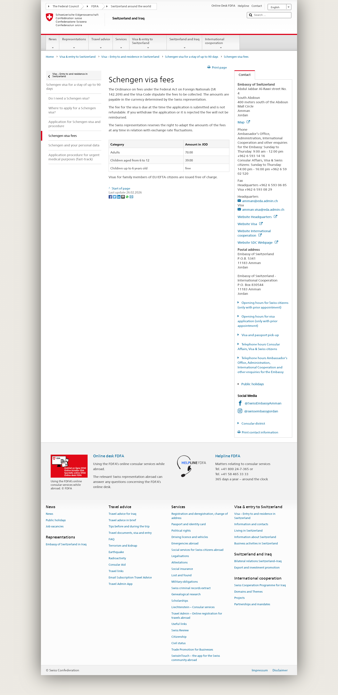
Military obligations (184, 581)
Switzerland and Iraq (184, 43)
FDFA (94, 6)
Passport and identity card (188, 524)
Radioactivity (117, 558)
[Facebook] (111, 196)
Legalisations (180, 556)
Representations (74, 43)
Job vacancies (54, 526)
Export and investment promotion (257, 567)
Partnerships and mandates (252, 604)
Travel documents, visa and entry (130, 532)
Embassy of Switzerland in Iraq (66, 544)
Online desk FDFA (108, 456)
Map (244, 122)
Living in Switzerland (248, 530)
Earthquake (116, 552)
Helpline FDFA (227, 456)
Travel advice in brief (122, 520)
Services (121, 43)
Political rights (181, 530)
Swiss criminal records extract (191, 588)
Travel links (116, 571)
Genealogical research (186, 594)
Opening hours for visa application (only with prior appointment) (257, 321)
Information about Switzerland (255, 537)
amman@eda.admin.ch (260, 201)
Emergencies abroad (184, 543)
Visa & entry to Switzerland (148, 43)
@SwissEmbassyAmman (263, 403)
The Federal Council (66, 6)
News (52, 43)
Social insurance (182, 569)
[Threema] (123, 196)
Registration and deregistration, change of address (199, 516)
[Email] (131, 196)
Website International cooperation (254, 233)
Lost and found (181, 575)
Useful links (179, 624)
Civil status (178, 643)
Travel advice (101, 43)
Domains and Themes (248, 591)
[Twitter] (115, 196)
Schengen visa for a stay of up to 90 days (191, 56)
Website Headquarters (257, 217)
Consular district (253, 423)
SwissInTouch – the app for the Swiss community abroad (195, 658)
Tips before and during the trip (129, 526)
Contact (242, 75)
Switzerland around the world (131, 6)
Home (50, 56)
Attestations (179, 562)
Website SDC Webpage (258, 242)
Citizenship (178, 636)
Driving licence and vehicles (189, 537)
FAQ (111, 539)
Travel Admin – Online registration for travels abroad (196, 615)
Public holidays (253, 384)
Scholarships (179, 600)
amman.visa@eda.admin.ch (263, 209)
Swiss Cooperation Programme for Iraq (260, 585)
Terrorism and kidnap (123, 545)
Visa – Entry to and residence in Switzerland (130, 56)
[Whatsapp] (127, 196)
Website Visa (250, 224)
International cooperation (220, 43)
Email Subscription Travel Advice (130, 577)
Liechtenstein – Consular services (193, 607)
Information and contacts (251, 524)
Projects (239, 598)
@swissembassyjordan (261, 411)
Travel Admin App (121, 584)
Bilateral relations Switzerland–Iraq (258, 561)
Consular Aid (117, 565)
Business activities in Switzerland (256, 543)
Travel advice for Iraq (122, 513)
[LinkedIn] (119, 196)
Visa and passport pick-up (260, 335)
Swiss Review (180, 630)
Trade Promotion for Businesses (192, 649)
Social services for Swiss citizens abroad (197, 549)
